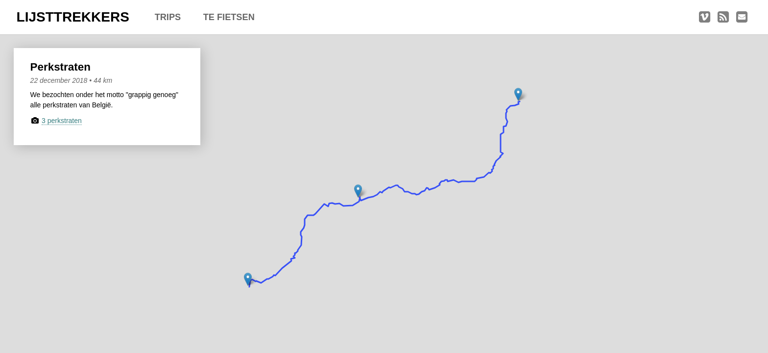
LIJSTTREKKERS (73, 17)
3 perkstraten (62, 121)
